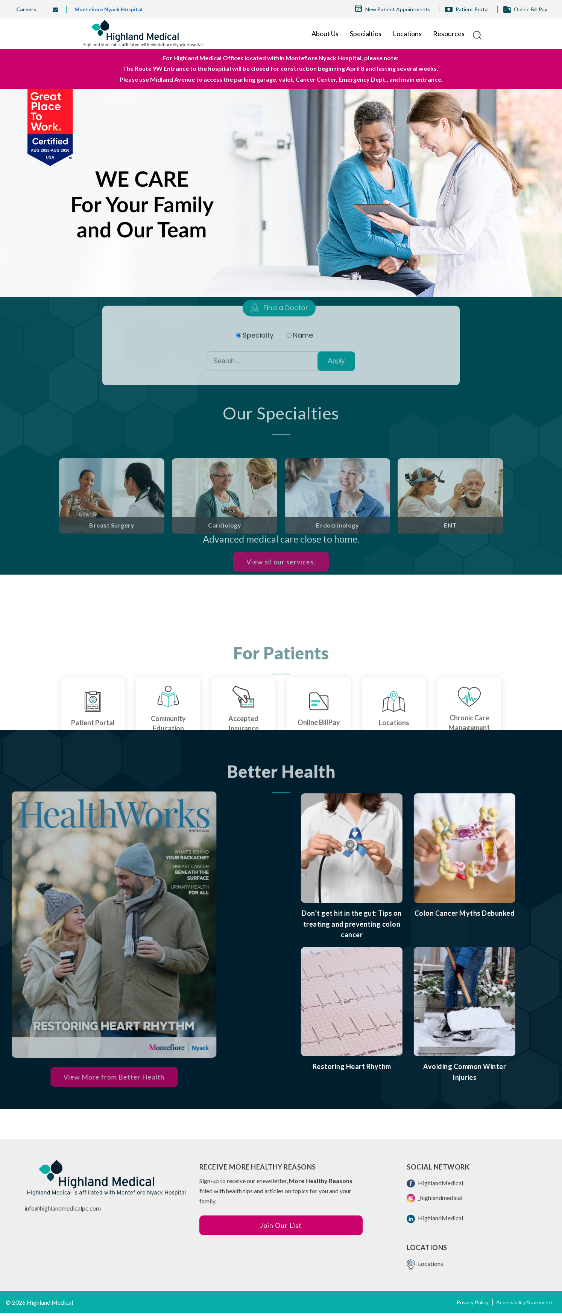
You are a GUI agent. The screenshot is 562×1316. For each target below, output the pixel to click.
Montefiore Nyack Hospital (108, 9)
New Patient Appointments (397, 9)
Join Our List (281, 1225)
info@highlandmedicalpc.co (60, 1208)
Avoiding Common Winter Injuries (506, 1071)
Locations (407, 33)
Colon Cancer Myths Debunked (507, 913)
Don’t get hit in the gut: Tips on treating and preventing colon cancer (394, 924)
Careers (26, 9)
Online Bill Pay (530, 9)
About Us (325, 33)
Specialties (365, 33)
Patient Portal (472, 9)
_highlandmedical (434, 1198)
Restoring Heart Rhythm (394, 1066)
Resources (449, 33)
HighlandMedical (435, 1183)
